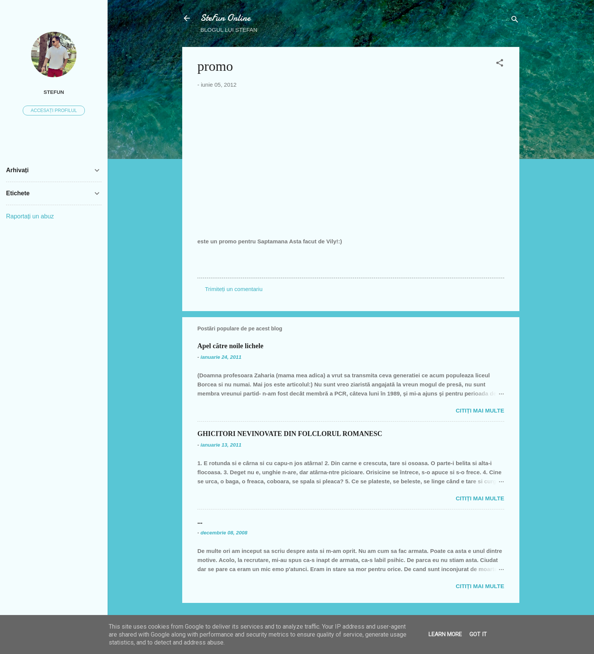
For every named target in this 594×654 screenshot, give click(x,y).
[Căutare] (514, 20)
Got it (478, 634)
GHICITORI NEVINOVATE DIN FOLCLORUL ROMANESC (289, 434)
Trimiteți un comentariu (234, 289)
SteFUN (54, 92)
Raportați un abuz (30, 216)
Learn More (445, 634)
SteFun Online (225, 18)
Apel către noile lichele (230, 346)
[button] (499, 64)
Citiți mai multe (480, 410)
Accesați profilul (54, 110)
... (200, 521)
